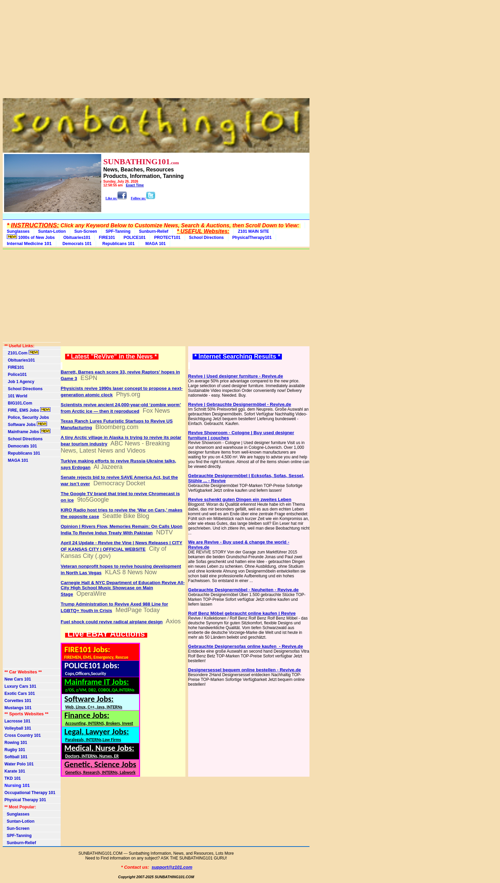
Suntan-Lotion (52, 231)
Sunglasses (18, 231)
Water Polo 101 (19, 764)
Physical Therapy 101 (25, 799)
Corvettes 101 (17, 700)
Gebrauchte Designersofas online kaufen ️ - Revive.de (245, 646)
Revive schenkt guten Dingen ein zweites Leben (239, 499)
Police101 (15, 374)
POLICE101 (134, 237)
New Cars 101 (17, 679)
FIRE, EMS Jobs (27, 410)
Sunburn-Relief (153, 231)
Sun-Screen (85, 231)
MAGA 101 (154, 243)
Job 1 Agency (19, 381)
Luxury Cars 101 (20, 686)
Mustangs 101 (17, 707)
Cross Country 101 (22, 735)
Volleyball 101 (17, 728)
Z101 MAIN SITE (253, 231)
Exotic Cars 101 (19, 693)
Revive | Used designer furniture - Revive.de (235, 376)
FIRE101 (107, 237)
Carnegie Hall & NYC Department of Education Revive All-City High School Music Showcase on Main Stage (123, 588)
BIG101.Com (18, 403)
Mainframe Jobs (27, 431)
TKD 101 (12, 778)
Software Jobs (25, 424)
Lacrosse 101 (17, 721)
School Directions (206, 237)
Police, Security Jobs (27, 417)
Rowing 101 (15, 742)
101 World (15, 396)
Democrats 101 (76, 243)
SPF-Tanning (118, 231)
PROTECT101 (167, 237)
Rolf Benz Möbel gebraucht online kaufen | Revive (242, 613)
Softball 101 (15, 757)
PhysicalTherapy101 (252, 237)
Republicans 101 (117, 243)
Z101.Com (21, 352)
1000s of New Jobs (31, 237)
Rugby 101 (14, 749)
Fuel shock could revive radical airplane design (112, 621)
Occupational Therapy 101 (29, 792)
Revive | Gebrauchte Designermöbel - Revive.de (239, 404)
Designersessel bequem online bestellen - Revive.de (244, 669)
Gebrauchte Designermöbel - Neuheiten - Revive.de (243, 589)
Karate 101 (14, 771)
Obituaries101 (76, 237)
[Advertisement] (156, 50)
